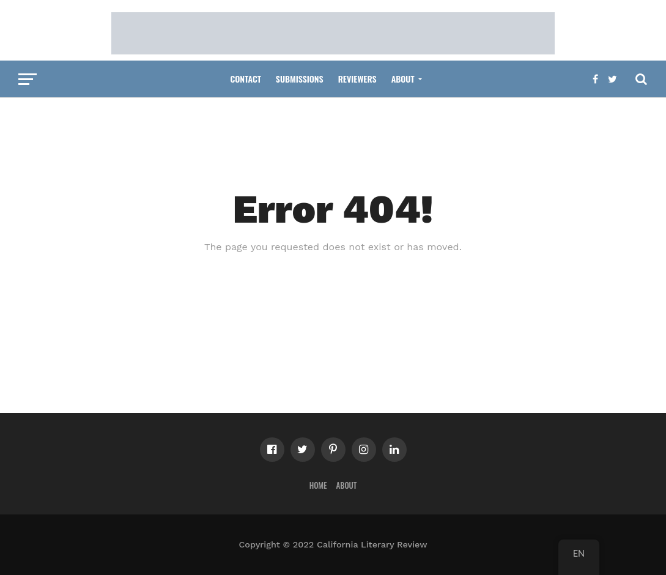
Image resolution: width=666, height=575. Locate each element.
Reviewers (357, 78)
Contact (245, 78)
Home (318, 485)
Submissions (300, 78)
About (403, 78)
